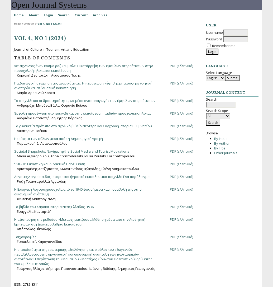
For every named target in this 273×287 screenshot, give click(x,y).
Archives (100, 15)
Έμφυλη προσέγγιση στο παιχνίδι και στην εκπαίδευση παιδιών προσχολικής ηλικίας (82, 113)
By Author (222, 143)
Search (64, 15)
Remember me (224, 45)
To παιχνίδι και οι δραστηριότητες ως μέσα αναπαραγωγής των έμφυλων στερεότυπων (84, 100)
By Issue (221, 138)
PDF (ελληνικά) (181, 65)
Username (214, 32)
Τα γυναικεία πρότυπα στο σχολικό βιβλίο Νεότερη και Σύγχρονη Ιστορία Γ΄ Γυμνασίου (83, 126)
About (34, 15)
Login (48, 15)
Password (214, 39)
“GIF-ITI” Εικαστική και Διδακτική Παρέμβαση (49, 164)
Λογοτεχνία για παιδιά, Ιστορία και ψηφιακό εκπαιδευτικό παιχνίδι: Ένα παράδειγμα (82, 176)
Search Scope (218, 113)
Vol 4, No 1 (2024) (49, 24)
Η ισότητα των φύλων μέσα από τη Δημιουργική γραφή (58, 138)
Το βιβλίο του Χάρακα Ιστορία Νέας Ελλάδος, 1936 (54, 206)
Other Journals (225, 152)
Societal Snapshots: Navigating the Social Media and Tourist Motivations (71, 151)
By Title (220, 148)
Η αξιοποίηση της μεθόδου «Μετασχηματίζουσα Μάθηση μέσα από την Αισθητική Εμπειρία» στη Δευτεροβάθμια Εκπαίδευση (79, 222)
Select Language (219, 72)
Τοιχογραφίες (25, 236)
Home (19, 15)
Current (81, 15)
